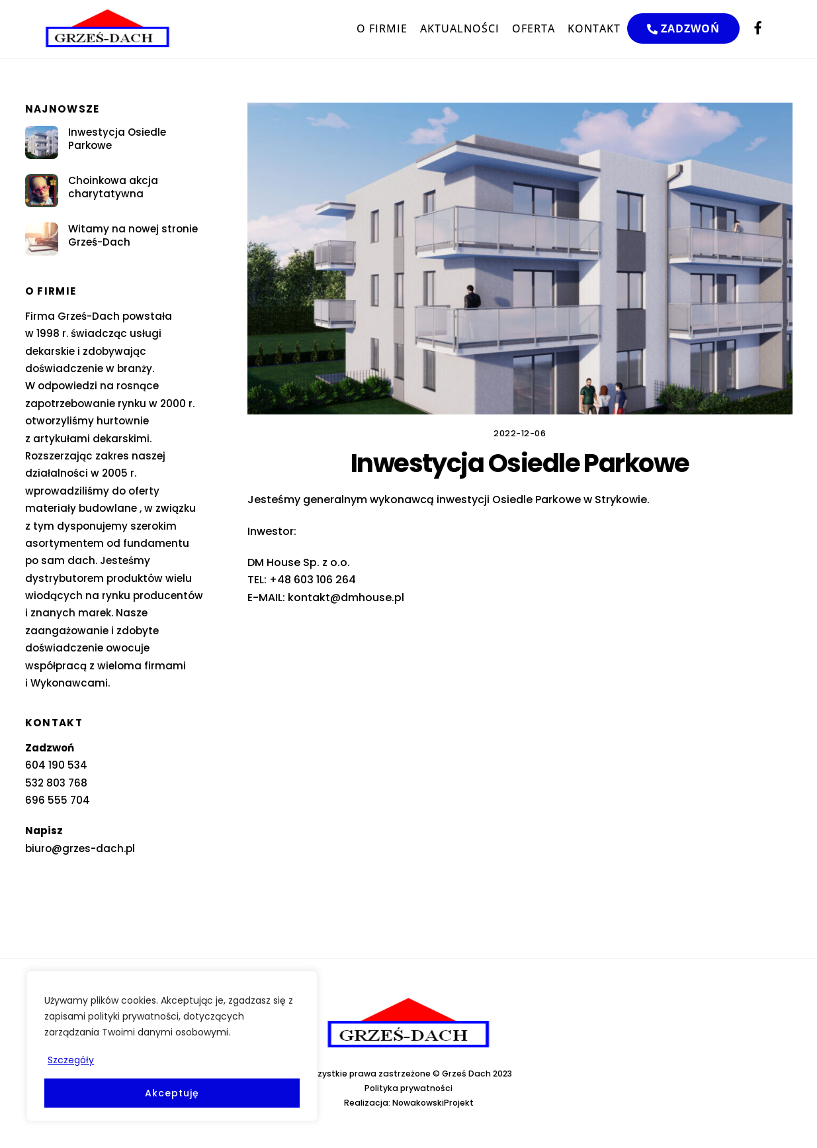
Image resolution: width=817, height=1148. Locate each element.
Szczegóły (71, 1060)
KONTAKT (594, 28)
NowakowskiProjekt (433, 1102)
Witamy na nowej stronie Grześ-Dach (133, 235)
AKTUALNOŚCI (459, 28)
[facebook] (758, 26)
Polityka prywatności (408, 1088)
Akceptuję (171, 1093)
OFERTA (533, 28)
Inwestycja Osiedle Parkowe (117, 139)
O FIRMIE (382, 28)
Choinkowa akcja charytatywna (113, 187)
